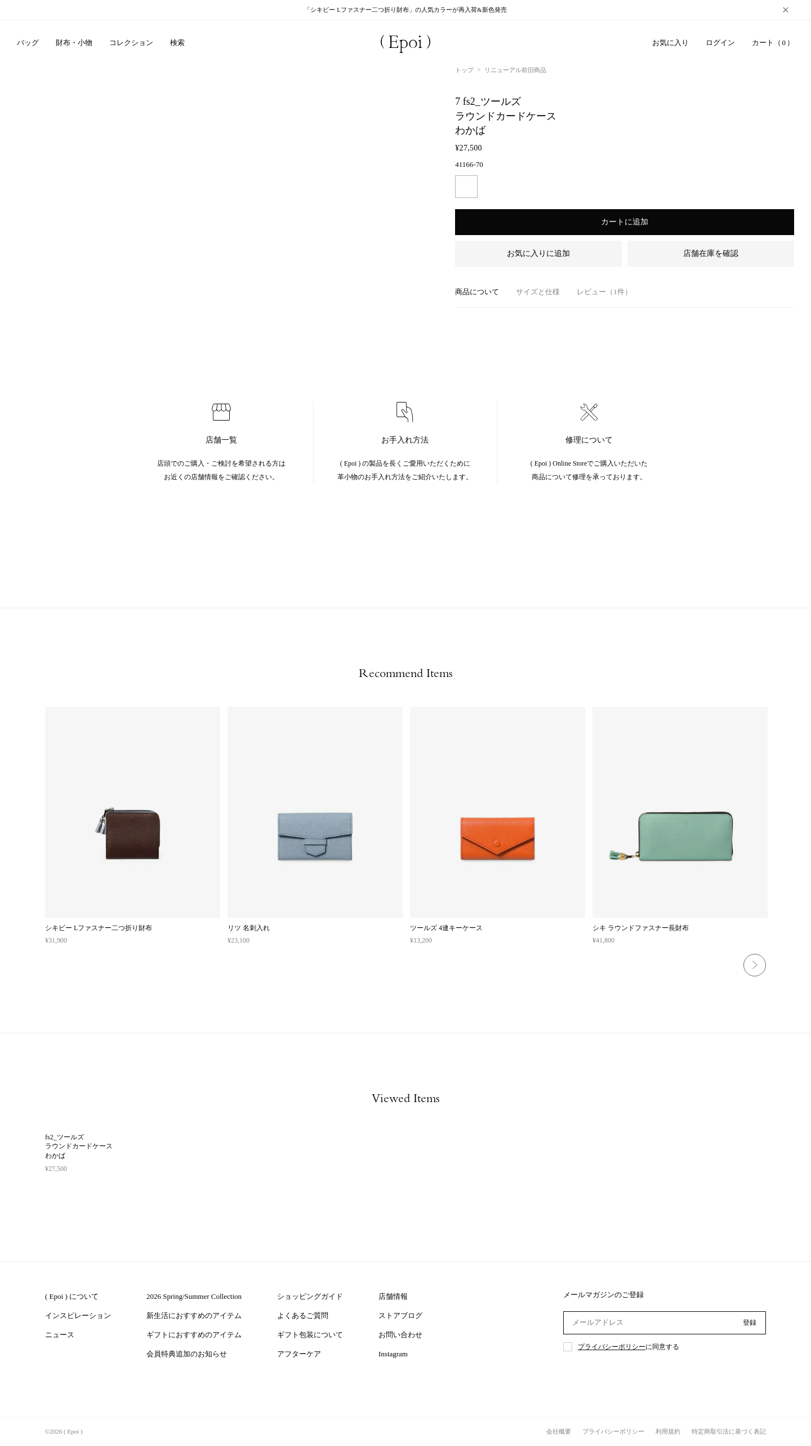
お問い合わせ (400, 1334)
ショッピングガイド (310, 1296)
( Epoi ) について (72, 1296)
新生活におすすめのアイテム (194, 1315)
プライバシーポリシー (611, 1347)
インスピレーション (78, 1315)
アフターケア (299, 1354)
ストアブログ (400, 1315)
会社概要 (558, 1431)
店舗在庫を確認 (710, 253)
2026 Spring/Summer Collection (194, 1296)
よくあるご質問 (302, 1315)
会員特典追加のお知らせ (186, 1354)
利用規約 (668, 1431)
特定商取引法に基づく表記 (729, 1431)
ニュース (59, 1334)
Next (754, 965)
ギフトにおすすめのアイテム (194, 1334)
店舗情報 (393, 1296)
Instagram (393, 1354)
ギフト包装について (310, 1334)
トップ (464, 70)
